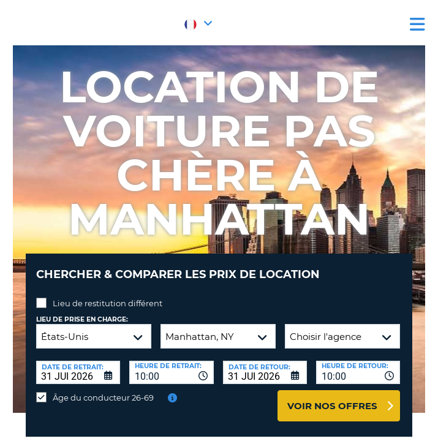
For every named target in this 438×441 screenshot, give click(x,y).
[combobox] (171, 372)
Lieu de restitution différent (107, 303)
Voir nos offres (332, 406)
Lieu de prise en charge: (82, 319)
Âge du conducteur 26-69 (103, 397)
